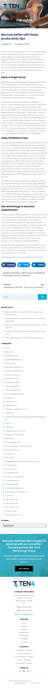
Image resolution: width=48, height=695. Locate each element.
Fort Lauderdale (11, 390)
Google (8, 398)
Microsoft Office (11, 442)
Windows (8, 511)
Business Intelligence (13, 371)
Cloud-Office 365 (11, 382)
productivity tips (11, 275)
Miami (7, 439)
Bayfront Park (10, 356)
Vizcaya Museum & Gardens (15, 492)
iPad (7, 423)
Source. (41, 257)
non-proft (8, 454)
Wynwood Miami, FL (12, 515)
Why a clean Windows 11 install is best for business (24, 338)
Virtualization (10, 484)
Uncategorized (10, 481)
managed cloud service (13, 431)
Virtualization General (13, 488)
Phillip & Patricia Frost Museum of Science (20, 461)
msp (35, 273)
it (33, 273)
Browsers (8, 363)
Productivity (9, 465)
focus (30, 273)
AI (6, 348)
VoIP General (10, 500)
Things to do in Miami (13, 477)
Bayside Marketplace (13, 360)
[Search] (42, 297)
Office (7, 458)
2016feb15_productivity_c (12, 273)
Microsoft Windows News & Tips (17, 446)
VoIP (7, 496)
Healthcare (9, 405)
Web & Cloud (10, 503)
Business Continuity (12, 367)
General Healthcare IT (13, 394)
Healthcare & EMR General (15, 409)
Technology (26, 275)
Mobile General (10, 450)
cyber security (10, 386)
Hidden (8, 413)
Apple (7, 352)
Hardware (8, 402)
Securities (9, 469)
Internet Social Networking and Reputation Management (25, 417)
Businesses (7, 44)
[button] (8, 264)
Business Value (11, 375)
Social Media (10, 473)
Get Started (24, 569)
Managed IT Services (13, 435)
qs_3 (19, 275)
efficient (24, 273)
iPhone (7, 427)
